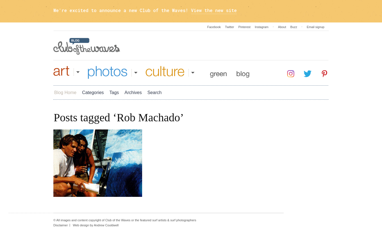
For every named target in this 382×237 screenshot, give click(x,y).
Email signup (315, 27)
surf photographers (183, 220)
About (282, 27)
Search (154, 92)
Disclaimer (60, 225)
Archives (133, 92)
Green (218, 72)
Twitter (229, 27)
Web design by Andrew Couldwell (96, 225)
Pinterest (244, 27)
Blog (243, 72)
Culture (169, 72)
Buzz (293, 27)
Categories (93, 92)
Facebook (214, 27)
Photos (112, 72)
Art (66, 72)
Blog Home (65, 92)
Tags (114, 92)
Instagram (262, 27)
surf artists (159, 220)
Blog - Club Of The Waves (86, 46)
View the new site (214, 10)
